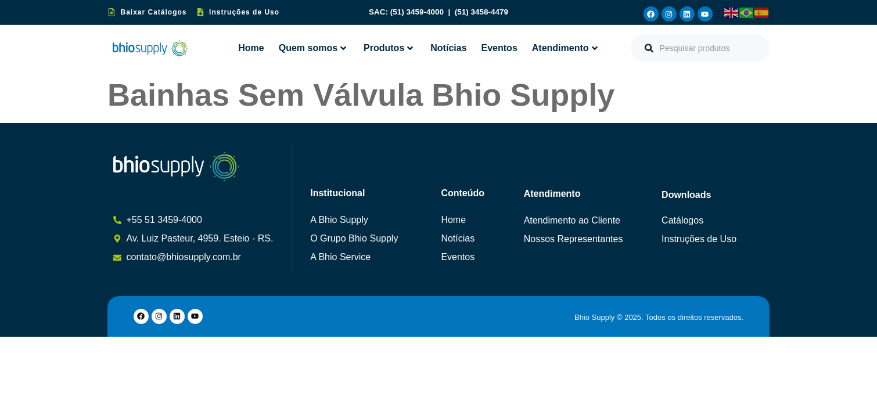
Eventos (499, 48)
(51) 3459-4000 (418, 12)
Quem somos (312, 48)
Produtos (388, 48)
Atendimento (565, 48)
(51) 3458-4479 (481, 12)
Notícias (448, 48)
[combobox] (700, 48)
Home (251, 48)
